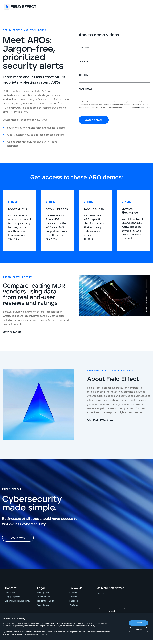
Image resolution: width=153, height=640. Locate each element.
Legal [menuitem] (41, 588)
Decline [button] (139, 630)
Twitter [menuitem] (73, 597)
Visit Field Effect (97, 420)
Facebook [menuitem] (74, 601)
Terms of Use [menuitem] (43, 597)
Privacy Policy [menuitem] (44, 593)
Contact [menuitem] (11, 588)
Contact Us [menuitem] (10, 593)
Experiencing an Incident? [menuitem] (17, 601)
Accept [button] (138, 623)
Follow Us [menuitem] (75, 588)
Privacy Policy (89, 626)
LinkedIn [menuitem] (73, 593)
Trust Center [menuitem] (43, 605)
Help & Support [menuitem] (12, 597)
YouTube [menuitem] (73, 605)
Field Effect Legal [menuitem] (45, 601)
